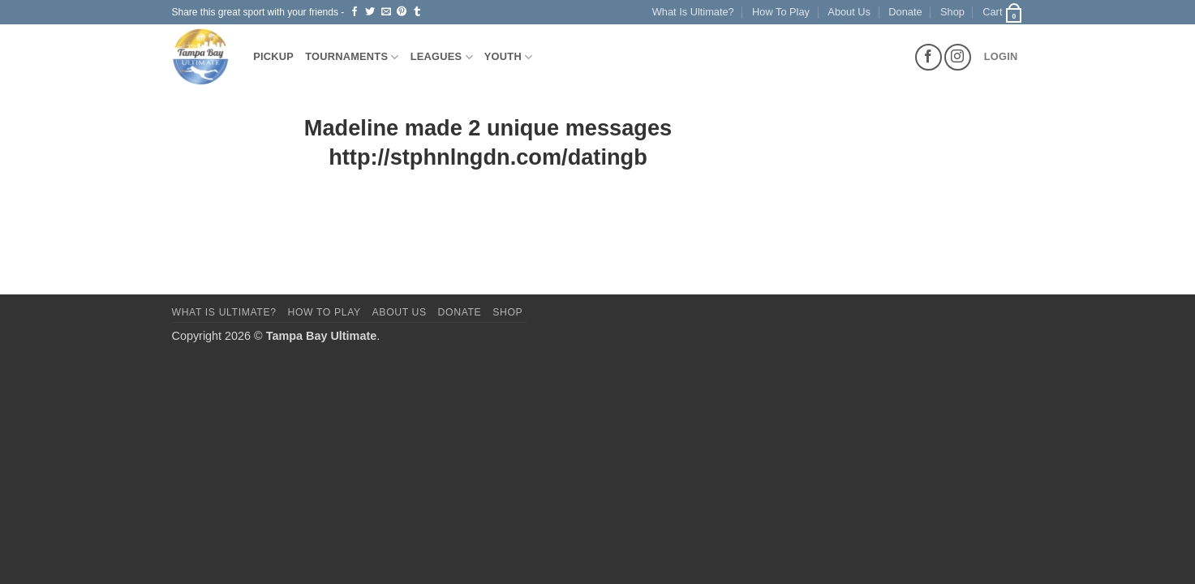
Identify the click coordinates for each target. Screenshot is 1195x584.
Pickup (273, 56)
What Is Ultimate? (693, 12)
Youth (508, 57)
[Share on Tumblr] (417, 12)
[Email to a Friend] (386, 12)
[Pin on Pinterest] (401, 12)
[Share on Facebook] (354, 12)
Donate (905, 12)
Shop (952, 12)
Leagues (442, 57)
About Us (848, 12)
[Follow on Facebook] (928, 57)
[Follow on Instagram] (957, 57)
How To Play (781, 12)
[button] (1002, 12)
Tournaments (352, 57)
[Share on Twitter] (370, 12)
